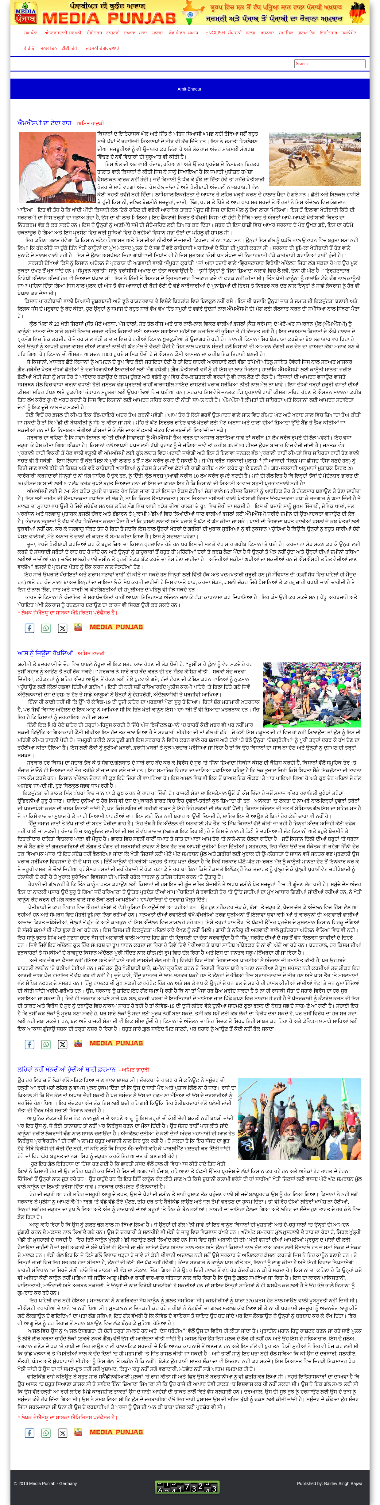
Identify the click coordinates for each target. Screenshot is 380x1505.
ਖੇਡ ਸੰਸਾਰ (177, 33)
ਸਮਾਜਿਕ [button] (286, 33)
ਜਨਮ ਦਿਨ (48, 48)
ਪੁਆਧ (193, 33)
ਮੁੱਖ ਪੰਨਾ (31, 33)
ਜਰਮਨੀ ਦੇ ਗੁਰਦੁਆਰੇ (100, 48)
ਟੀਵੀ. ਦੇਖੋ (68, 48)
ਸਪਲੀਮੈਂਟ (348, 33)
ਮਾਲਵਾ (157, 33)
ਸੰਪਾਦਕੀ (235, 33)
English (214, 33)
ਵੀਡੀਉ (29, 48)
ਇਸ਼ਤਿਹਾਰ (328, 33)
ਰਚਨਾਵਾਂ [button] (267, 33)
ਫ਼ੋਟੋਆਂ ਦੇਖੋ (306, 33)
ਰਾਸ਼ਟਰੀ (113, 33)
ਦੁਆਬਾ (129, 33)
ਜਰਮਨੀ (75, 33)
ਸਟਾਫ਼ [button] (250, 33)
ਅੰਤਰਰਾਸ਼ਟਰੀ (55, 33)
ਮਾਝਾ (143, 33)
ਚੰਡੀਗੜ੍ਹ (94, 33)
